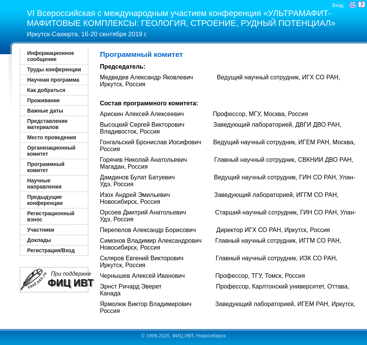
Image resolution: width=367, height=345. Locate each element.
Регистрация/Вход (51, 250)
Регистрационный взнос (51, 216)
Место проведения (51, 137)
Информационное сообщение (50, 56)
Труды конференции (54, 69)
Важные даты (45, 111)
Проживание (43, 100)
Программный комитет (46, 167)
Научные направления (44, 183)
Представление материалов (47, 124)
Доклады (39, 240)
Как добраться (46, 90)
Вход (337, 5)
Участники (40, 230)
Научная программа (53, 80)
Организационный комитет (51, 151)
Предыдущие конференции (45, 200)
